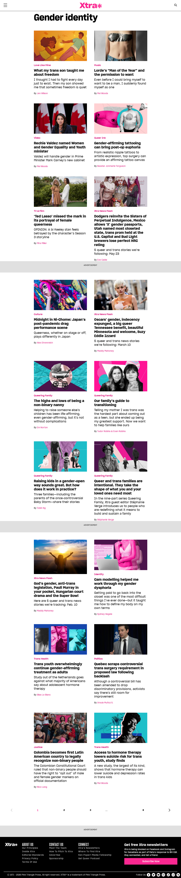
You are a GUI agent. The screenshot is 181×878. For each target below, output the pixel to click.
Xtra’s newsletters (89, 848)
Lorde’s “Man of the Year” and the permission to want (119, 72)
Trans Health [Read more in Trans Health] (41, 658)
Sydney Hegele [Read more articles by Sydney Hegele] (104, 614)
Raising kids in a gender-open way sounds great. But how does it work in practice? (59, 485)
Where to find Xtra (89, 851)
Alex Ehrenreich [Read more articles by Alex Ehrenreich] (45, 342)
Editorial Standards (33, 855)
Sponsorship (56, 858)
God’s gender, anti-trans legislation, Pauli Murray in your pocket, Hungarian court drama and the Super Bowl (58, 589)
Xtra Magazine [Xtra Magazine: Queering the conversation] (90, 5)
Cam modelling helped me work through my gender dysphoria (116, 584)
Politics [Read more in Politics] (98, 658)
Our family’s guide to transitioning (111, 403)
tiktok (168, 875)
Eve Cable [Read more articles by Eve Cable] (102, 260)
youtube (158, 875)
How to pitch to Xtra (61, 851)
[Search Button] (175, 5)
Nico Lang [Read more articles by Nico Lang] (42, 787)
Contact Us (56, 844)
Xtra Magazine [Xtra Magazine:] (11, 846)
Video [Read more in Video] (37, 138)
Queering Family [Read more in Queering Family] (43, 395)
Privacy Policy (30, 858)
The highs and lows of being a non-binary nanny (59, 403)
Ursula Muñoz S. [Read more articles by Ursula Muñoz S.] (105, 702)
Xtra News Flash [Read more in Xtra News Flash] (103, 211)
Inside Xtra (28, 851)
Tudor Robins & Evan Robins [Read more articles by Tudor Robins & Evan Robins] (111, 431)
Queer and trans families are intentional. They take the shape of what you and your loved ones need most (118, 487)
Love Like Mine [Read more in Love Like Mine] (42, 65)
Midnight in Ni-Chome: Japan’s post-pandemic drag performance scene (59, 324)
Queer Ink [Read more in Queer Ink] (100, 138)
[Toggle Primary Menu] (5, 6)
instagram (163, 875)
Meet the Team (58, 848)
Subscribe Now (150, 861)
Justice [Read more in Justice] (38, 747)
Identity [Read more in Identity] (99, 574)
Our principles (30, 848)
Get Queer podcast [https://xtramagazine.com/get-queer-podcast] (89, 858)
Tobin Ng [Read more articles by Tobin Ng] (41, 508)
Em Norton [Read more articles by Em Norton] (42, 427)
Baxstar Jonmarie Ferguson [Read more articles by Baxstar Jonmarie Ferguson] (111, 166)
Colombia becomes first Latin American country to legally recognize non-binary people (59, 756)
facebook (148, 875)
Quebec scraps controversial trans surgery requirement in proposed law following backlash (119, 670)
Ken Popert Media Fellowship (95, 855)
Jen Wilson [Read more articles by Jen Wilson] (42, 93)
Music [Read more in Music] (97, 65)
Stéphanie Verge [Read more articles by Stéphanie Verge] (105, 519)
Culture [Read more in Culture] (38, 314)
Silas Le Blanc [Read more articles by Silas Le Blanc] (44, 694)
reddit (173, 875)
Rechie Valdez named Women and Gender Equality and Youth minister (60, 147)
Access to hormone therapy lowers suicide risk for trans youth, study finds (118, 756)
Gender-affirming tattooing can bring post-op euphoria (117, 145)
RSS (178, 875)
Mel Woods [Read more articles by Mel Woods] (102, 93)
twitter (153, 875)
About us (27, 844)
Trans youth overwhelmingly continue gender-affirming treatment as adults (58, 668)
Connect (83, 844)
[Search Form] (175, 5)
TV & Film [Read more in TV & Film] (39, 211)
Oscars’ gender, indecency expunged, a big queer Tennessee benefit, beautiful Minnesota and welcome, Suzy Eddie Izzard (119, 328)
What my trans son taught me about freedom (59, 72)
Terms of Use (29, 862)
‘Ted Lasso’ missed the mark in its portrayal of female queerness (60, 220)
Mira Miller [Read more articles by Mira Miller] (42, 243)
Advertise (54, 855)
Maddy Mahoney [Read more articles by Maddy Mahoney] (105, 351)
